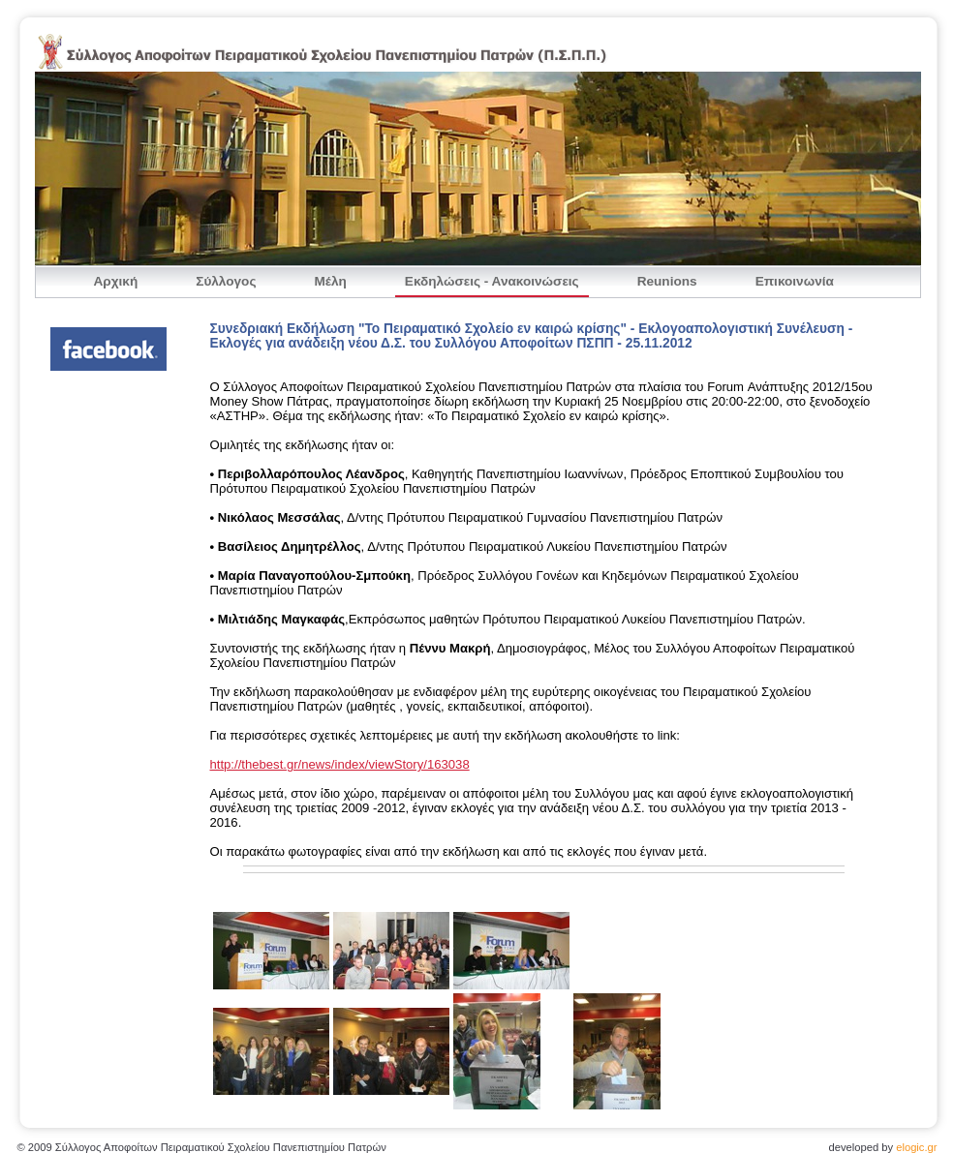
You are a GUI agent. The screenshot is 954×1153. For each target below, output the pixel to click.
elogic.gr (916, 1147)
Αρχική (116, 281)
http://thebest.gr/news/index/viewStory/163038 (340, 764)
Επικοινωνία (794, 281)
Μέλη (330, 281)
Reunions (667, 281)
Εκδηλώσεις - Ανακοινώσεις (492, 281)
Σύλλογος (226, 281)
